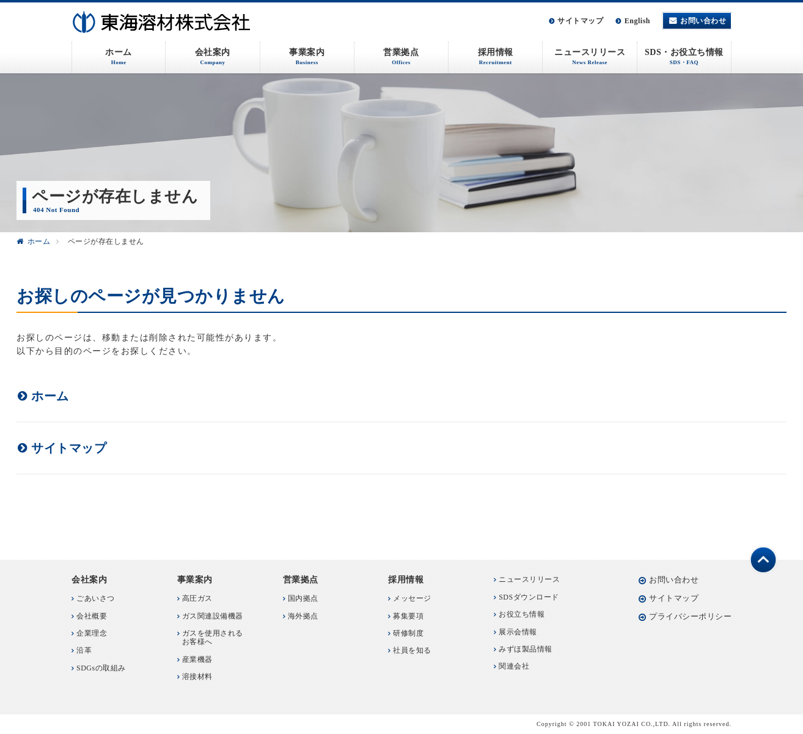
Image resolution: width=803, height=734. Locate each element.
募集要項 (408, 616)
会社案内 (89, 579)
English (637, 21)
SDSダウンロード (529, 597)
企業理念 (91, 633)
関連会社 (514, 666)
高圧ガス (197, 598)
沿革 (84, 650)
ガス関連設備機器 (212, 616)
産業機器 (197, 659)
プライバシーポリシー (690, 616)
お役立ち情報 (521, 614)
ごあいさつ (95, 598)
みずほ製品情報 (525, 649)
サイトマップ (580, 21)
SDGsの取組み (101, 668)
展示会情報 (518, 632)
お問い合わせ (703, 21)
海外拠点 (303, 616)
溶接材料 (197, 676)
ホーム (39, 241)
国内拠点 (303, 598)
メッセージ (412, 598)
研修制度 (408, 633)
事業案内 (195, 579)
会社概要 (91, 616)
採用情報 (406, 579)
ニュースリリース (529, 579)
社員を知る (412, 650)
